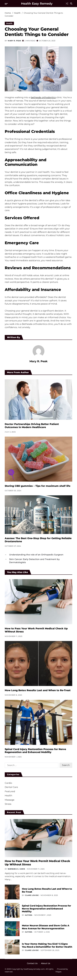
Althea (28, 915)
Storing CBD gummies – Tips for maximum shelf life (37, 486)
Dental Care (11, 787)
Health (9, 23)
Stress (8, 804)
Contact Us (32, 963)
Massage (9, 799)
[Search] (71, 4)
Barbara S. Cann (16, 869)
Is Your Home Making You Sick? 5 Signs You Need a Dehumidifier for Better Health (47, 945)
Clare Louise (31, 895)
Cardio (8, 783)
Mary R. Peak (14, 41)
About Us (45, 963)
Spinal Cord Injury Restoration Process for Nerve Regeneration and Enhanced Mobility (35, 751)
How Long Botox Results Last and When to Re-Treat (37, 690)
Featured (10, 791)
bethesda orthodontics (43, 97)
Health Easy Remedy (37, 3)
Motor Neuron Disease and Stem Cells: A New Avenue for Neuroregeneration (45, 927)
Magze (58, 972)
